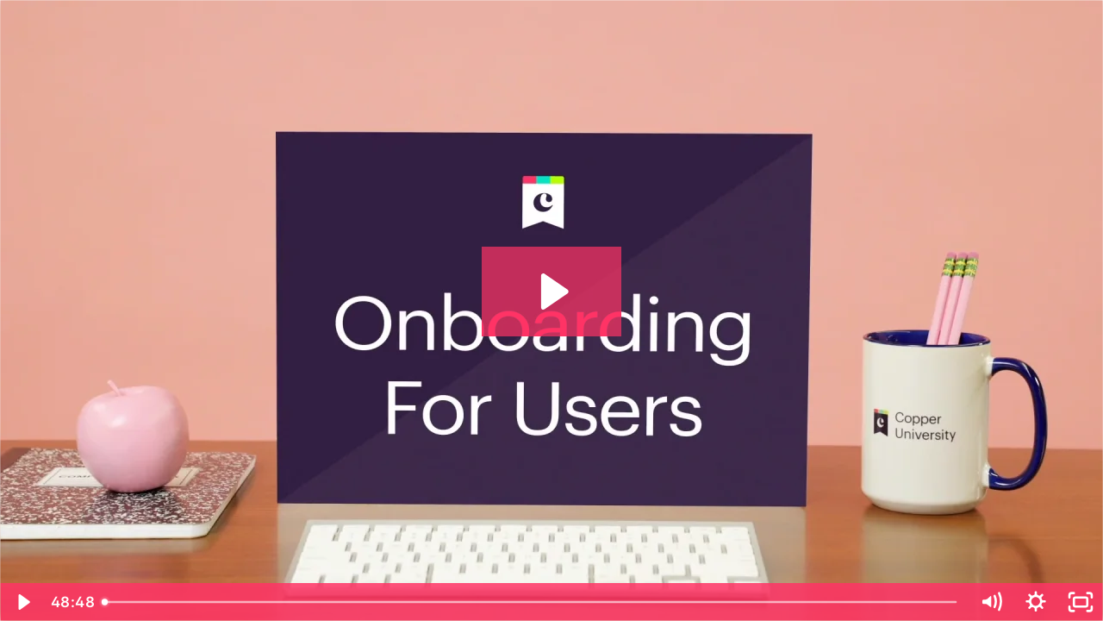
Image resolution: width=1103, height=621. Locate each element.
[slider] (530, 602)
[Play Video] (22, 602)
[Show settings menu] (1035, 602)
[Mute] (991, 602)
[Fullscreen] (1080, 602)
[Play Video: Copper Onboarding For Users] (552, 291)
